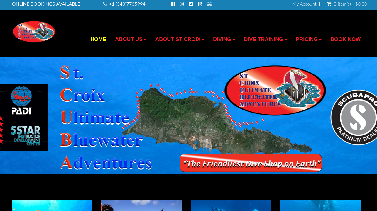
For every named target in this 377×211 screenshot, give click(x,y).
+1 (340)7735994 (127, 3)
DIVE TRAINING (265, 39)
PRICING (309, 39)
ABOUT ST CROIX (179, 39)
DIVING (224, 39)
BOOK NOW (345, 39)
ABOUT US (130, 39)
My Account (304, 4)
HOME (98, 39)
